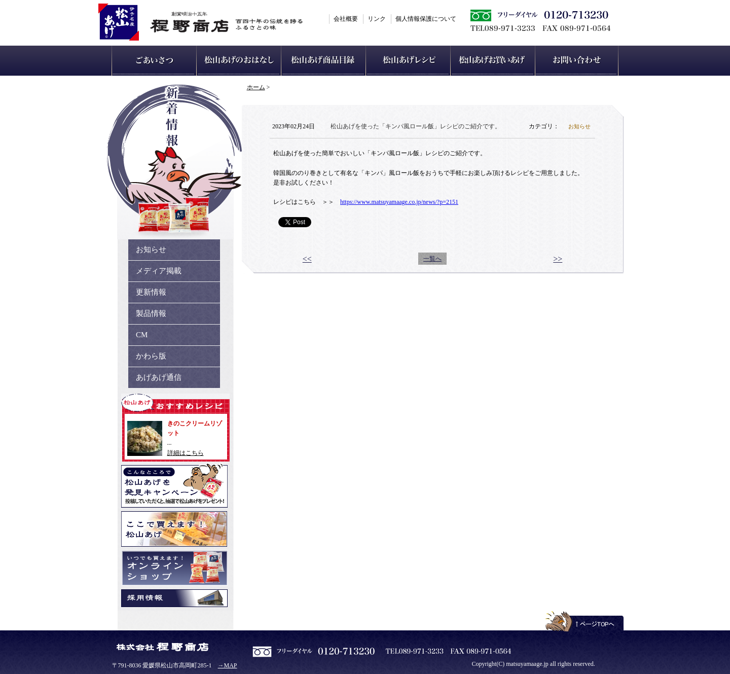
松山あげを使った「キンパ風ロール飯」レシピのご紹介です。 (416, 126)
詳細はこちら (185, 452)
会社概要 (346, 18)
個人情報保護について (425, 18)
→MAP (227, 665)
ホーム (256, 87)
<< (307, 259)
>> (557, 259)
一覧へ (432, 258)
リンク (377, 18)
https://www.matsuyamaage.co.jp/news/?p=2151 (399, 201)
